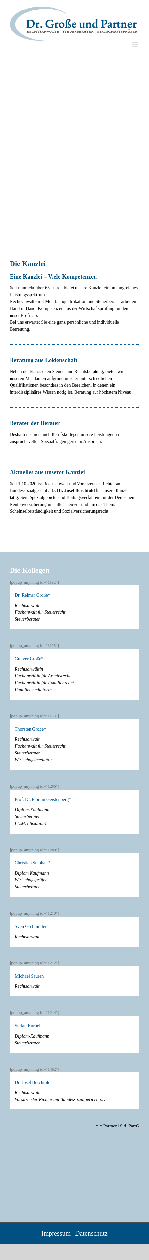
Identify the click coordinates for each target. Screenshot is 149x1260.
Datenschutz (91, 1233)
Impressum (56, 1233)
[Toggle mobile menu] (135, 44)
